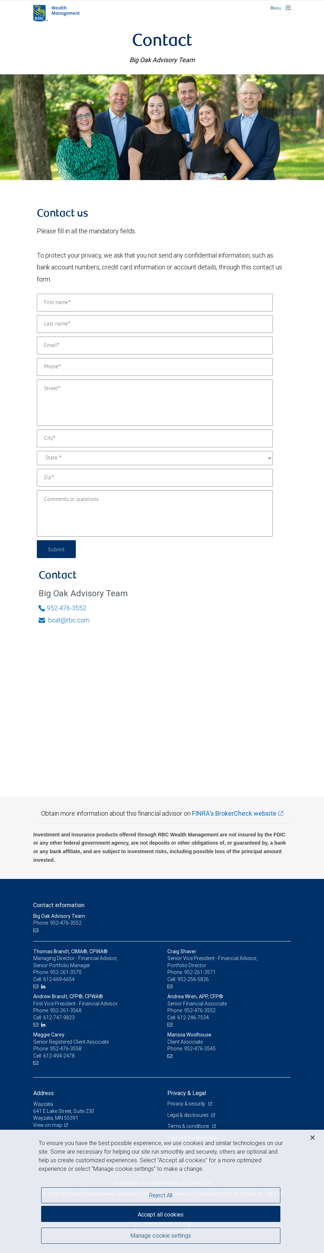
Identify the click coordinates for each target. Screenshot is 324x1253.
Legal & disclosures (188, 1115)
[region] (162, 1191)
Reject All (160, 1195)
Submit (57, 549)
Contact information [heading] (58, 905)
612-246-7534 (193, 1017)
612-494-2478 (59, 1056)
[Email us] (36, 930)
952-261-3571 (200, 972)
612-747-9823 (59, 1017)
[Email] (155, 345)
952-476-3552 (62, 608)
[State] (155, 458)
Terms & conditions (188, 1126)
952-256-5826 (193, 979)
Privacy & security (186, 1103)
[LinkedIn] (44, 986)
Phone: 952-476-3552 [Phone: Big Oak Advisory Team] (57, 923)
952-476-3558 (66, 1048)
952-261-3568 (66, 1010)
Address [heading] (43, 1093)
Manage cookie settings (161, 1236)
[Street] (155, 402)
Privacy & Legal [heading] (186, 1093)
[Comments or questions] (155, 513)
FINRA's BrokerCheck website (234, 813)
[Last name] (155, 324)
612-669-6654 (59, 979)
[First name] (155, 303)
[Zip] (155, 478)
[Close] (312, 1137)
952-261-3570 (66, 972)
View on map (48, 1125)
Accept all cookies (160, 1213)
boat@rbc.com (64, 620)
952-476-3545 (200, 1048)
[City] (155, 438)
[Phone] (155, 367)
